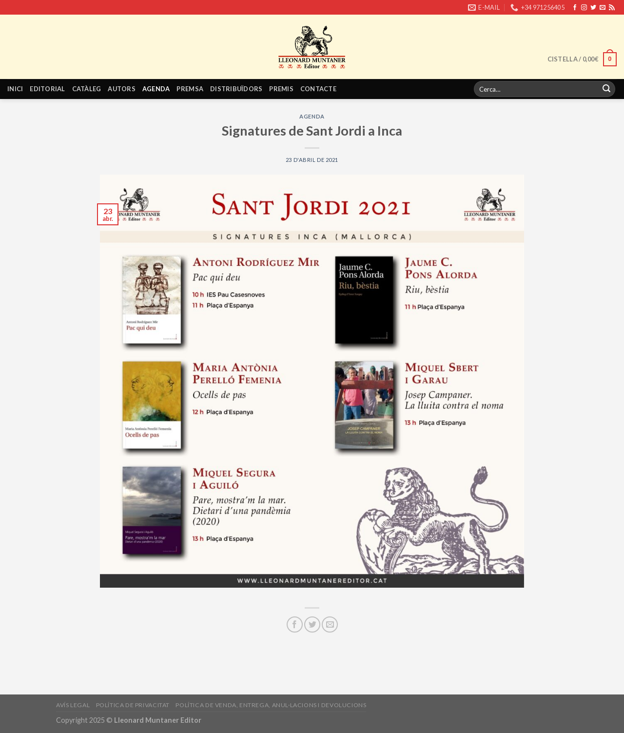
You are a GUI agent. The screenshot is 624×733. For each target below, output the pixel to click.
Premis (281, 89)
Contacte (318, 89)
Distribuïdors (236, 89)
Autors (122, 89)
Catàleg (86, 89)
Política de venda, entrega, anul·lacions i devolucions (271, 705)
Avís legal (73, 705)
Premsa (189, 89)
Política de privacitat (133, 705)
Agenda (156, 89)
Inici (15, 89)
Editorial (47, 89)
